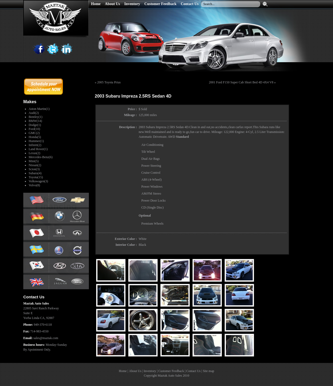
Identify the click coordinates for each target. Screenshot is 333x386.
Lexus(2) (34, 153)
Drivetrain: (160, 137)
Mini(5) (34, 161)
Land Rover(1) (38, 149)
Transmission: (275, 132)
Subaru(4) (35, 173)
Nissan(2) (35, 165)
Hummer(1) (36, 141)
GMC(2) (34, 133)
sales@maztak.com (45, 338)
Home (123, 371)
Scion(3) (34, 169)
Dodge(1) (35, 125)
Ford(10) (34, 129)
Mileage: (217, 132)
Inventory (149, 371)
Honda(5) (35, 137)
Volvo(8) (34, 185)
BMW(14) (35, 121)
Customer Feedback (171, 371)
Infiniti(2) (35, 145)
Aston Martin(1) (39, 109)
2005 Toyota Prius (109, 82)
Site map (208, 371)
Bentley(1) (35, 117)
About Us (135, 371)
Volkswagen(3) (38, 181)
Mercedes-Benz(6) (40, 157)
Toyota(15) (36, 177)
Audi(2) (34, 113)
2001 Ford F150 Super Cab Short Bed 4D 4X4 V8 (241, 82)
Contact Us (193, 371)
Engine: (240, 132)
